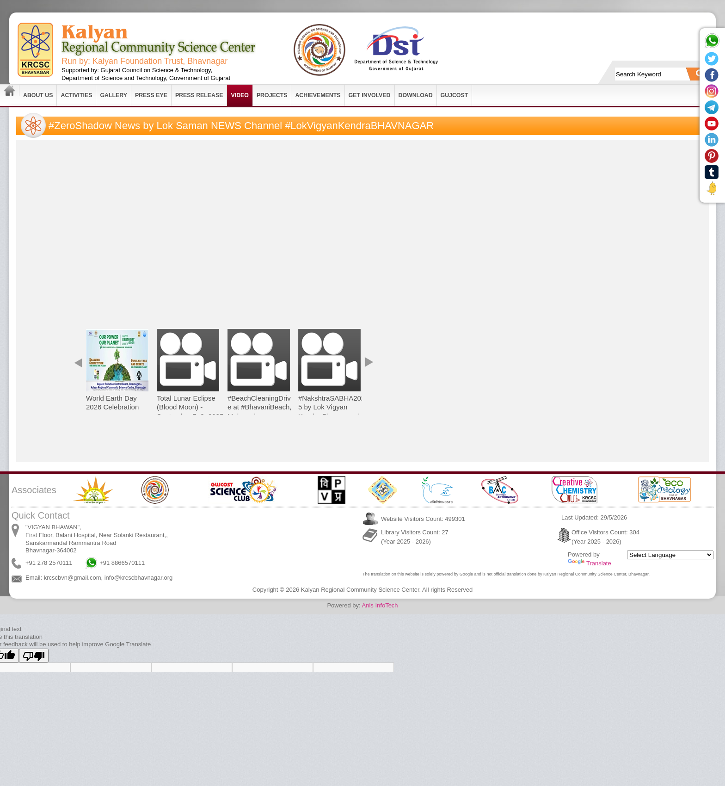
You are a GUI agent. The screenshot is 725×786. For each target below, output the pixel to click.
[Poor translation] (34, 655)
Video (239, 95)
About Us (38, 95)
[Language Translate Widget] (670, 555)
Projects (272, 95)
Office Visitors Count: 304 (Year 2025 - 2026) (605, 537)
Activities (76, 95)
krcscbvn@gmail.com (72, 577)
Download (416, 95)
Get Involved (370, 95)
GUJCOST (454, 95)
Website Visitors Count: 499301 (423, 518)
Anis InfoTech (380, 605)
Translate (589, 563)
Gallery (113, 95)
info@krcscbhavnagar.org (138, 577)
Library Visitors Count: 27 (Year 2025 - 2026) (415, 537)
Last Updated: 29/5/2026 (594, 517)
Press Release (199, 95)
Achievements (317, 95)
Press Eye (151, 95)
